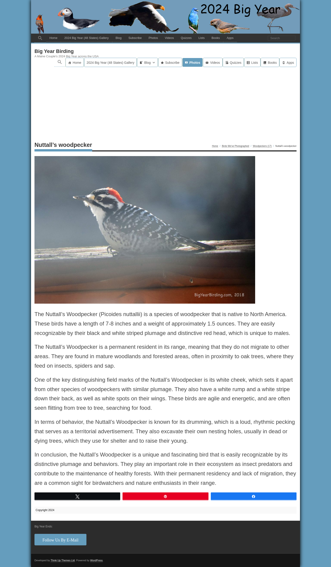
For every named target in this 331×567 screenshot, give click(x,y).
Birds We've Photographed (235, 146)
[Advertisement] (165, 101)
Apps (230, 38)
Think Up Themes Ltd (63, 560)
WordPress (96, 560)
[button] (40, 38)
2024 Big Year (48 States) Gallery (86, 38)
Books (215, 38)
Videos (169, 38)
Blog (119, 38)
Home (53, 38)
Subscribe (135, 38)
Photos (153, 38)
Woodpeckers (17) (262, 146)
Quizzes (186, 38)
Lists (201, 38)
